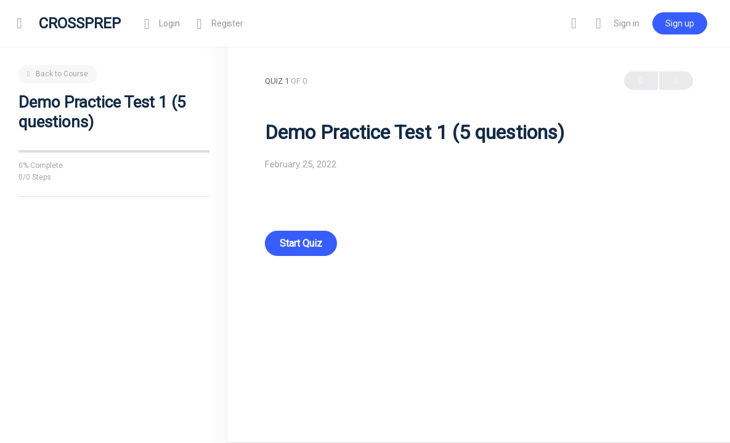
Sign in (625, 23)
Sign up (677, 23)
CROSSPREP (82, 23)
